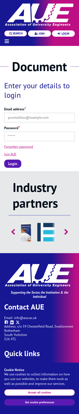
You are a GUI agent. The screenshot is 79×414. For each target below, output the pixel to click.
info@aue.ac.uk (25, 318)
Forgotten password (18, 147)
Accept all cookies (39, 392)
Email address (15, 109)
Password (12, 128)
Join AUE (10, 154)
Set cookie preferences (39, 402)
